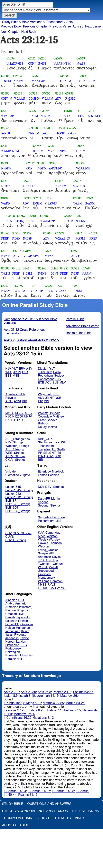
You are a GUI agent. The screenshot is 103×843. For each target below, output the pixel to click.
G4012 (16, 268)
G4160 (58, 58)
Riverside (44, 574)
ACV (48, 382)
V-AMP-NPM (10, 151)
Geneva (52, 420)
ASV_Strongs (14, 449)
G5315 (18, 93)
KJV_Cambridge (49, 532)
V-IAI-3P (70, 116)
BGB (58, 456)
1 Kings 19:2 (13, 703)
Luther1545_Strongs (19, 490)
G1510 (68, 111)
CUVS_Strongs (15, 540)
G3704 (47, 233)
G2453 (17, 76)
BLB (55, 382)
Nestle (61, 449)
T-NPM (6, 81)
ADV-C (75, 256)
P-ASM (80, 238)
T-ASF (61, 133)
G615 (4, 111)
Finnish (23, 620)
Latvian (21, 641)
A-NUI (5, 133)
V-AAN (86, 273)
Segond (43, 502)
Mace (42, 536)
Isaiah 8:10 (27, 695)
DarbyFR (44, 498)
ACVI (17, 401)
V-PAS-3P (7, 116)
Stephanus (45, 442)
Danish (10, 617)
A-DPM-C (55, 168)
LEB (25, 372)
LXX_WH (60, 442)
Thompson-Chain (17, 818)
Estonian (11, 620)
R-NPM (38, 151)
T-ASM (33, 116)
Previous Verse (60, 26)
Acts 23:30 (28, 692)
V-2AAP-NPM (57, 151)
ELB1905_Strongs (17, 511)
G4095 (46, 93)
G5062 (5, 128)
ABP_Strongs (14, 439)
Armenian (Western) (18, 607)
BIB (24, 401)
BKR (21, 613)
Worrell (43, 567)
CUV (8, 533)
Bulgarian (23, 610)
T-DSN (16, 238)
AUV (41, 397)
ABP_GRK (45, 439)
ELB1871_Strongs (17, 504)
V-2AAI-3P (83, 168)
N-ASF (80, 63)
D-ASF (46, 133)
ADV (58, 98)
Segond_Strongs (49, 505)
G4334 (52, 146)
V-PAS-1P (51, 203)
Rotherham (45, 375)
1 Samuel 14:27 (39, 791)
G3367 (77, 181)
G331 (4, 181)
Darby (57, 372)
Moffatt (53, 567)
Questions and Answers (49, 804)
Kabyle (24, 638)
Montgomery (46, 577)
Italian (25, 631)
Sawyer (43, 553)
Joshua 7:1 (54, 710)
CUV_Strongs (22, 533)
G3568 (11, 216)
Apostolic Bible (16, 825)
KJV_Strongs (14, 442)
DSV (41, 486)
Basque (10, 610)
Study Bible (10, 22)
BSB (8, 375)
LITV (58, 379)
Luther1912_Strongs (19, 497)
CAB (52, 588)
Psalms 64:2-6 (83, 692)
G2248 (42, 268)
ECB (41, 382)
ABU (52, 553)
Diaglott (43, 368)
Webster (43, 546)
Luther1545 (13, 486)
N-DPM (6, 168)
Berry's (43, 818)
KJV (8, 368)
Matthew (58, 416)
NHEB (42, 584)
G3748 (37, 146)
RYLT (51, 584)
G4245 (53, 163)
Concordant (46, 379)
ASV (29, 368)
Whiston (52, 536)
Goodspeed (46, 570)
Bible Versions (32, 22)
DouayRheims (47, 427)
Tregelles (44, 449)
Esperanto (23, 617)
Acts (69, 22)
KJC (8, 416)
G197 (74, 251)
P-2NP (32, 221)
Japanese (12, 638)
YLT (15, 368)
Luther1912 (13, 493)
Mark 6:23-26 (75, 703)
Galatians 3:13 (43, 717)
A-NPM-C (94, 116)
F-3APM (65, 81)
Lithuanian (12, 645)
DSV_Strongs (54, 486)
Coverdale (45, 416)
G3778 (46, 128)
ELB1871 (11, 500)
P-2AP (5, 256)
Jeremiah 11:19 (48, 695)
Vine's (80, 818)
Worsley (54, 539)
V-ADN (6, 203)
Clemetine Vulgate (17, 475)
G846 (78, 233)
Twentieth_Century (51, 563)
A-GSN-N (79, 186)
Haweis (43, 543)
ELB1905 (11, 507)
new (27, 439)
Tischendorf (54, 22)
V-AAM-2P (47, 221)
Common (56, 581)
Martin (55, 498)
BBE (56, 394)
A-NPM (18, 81)
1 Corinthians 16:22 (18, 717)
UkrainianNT (13, 659)
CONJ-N (6, 98)
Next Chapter (10, 31)
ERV (22, 368)
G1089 (5, 198)
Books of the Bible (79, 333)
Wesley (43, 539)
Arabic (9, 603)
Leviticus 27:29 (14, 710)
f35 (59, 452)
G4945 (71, 128)
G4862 (5, 233)
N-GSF (42, 63)
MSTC (9, 413)
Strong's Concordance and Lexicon (35, 811)
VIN (46, 401)
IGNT (9, 401)
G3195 (27, 251)
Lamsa (42, 475)
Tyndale (54, 413)
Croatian (11, 613)
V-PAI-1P (37, 291)
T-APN (5, 273)
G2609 (59, 233)
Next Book (28, 31)
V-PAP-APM (32, 256)
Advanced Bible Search (82, 326)
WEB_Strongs (15, 452)
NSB (58, 397)
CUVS (9, 536)
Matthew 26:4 (70, 695)
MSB (15, 375)
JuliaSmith (45, 372)
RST (21, 600)
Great (42, 420)
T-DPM (80, 151)
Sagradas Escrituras (51, 517)
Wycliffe (43, 413)
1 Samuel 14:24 (15, 791)
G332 (35, 76)
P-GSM (27, 273)
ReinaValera (46, 520)
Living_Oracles (48, 550)
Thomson (55, 543)
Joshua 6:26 (35, 710)
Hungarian (23, 627)
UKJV (28, 416)
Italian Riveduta (15, 634)
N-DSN (6, 186)
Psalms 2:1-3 (62, 692)
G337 (59, 286)
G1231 (48, 251)
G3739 (69, 93)
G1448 (86, 268)
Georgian (26, 624)
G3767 (21, 216)
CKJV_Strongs (15, 459)
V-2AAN (19, 98)
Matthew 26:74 (24, 714)
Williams (43, 581)
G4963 (80, 58)
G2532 (30, 163)
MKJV (19, 413)
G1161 (31, 58)
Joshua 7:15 (72, 710)
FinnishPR (12, 624)
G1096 (11, 58)
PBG (23, 645)
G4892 (27, 233)
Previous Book (11, 26)
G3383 (5, 93)
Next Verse (93, 26)
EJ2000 (43, 588)
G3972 (44, 111)
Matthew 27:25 (53, 703)
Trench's (62, 818)
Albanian (11, 600)
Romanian (12, 655)
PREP (5, 238)
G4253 (64, 268)
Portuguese (13, 648)
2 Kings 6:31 (32, 703)
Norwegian (12, 652)
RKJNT (10, 420)
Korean (10, 641)
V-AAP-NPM (62, 63)
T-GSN (75, 273)
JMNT (49, 397)
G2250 (42, 58)
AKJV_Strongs (15, 456)
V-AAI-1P (29, 186)
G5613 (17, 251)
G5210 (32, 216)
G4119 (92, 111)
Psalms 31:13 (28, 794)
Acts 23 (78, 26)
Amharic (20, 603)
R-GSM (70, 98)
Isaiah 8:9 (11, 695)
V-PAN (49, 256)
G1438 (64, 76)
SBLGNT (49, 452)
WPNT (61, 588)
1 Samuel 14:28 (63, 791)
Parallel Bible (75, 319)
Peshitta (53, 475)
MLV (62, 382)
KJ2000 (17, 416)
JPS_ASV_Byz (48, 560)
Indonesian (12, 631)
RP (40, 452)
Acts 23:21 (11, 692)
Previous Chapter (35, 26)
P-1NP (42, 273)
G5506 (80, 216)
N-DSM (81, 221)
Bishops (43, 423)
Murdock (58, 471)
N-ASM (45, 116)
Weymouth (45, 394)
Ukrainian (26, 655)
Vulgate (10, 471)
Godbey (59, 375)
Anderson (44, 556)
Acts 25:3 (44, 692)
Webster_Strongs (17, 445)
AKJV (17, 372)
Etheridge (44, 471)
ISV (40, 401)
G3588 (5, 76)
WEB (8, 372)
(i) (24, 50)
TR (54, 449)
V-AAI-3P (38, 81)
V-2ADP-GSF (15, 63)
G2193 (59, 93)
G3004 (83, 76)
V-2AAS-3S (62, 238)
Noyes (56, 556)
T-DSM (68, 221)
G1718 (44, 216)
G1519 (93, 233)
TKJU (21, 420)
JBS (58, 520)
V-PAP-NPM (87, 81)
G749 (4, 163)
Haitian (10, 627)
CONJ (31, 63)
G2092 (19, 286)
